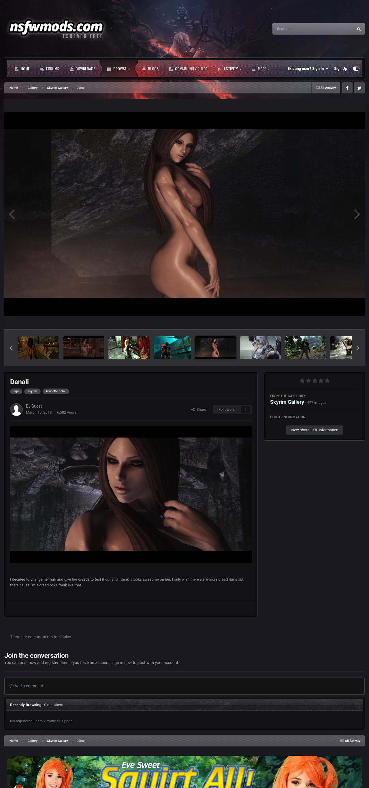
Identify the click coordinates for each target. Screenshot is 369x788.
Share (198, 409)
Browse (119, 68)
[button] (10, 348)
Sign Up (340, 68)
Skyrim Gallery (287, 402)
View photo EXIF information (314, 430)
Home (22, 68)
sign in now (122, 662)
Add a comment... (28, 686)
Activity (229, 68)
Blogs (150, 68)
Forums (49, 68)
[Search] (298, 29)
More (260, 68)
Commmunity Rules (188, 68)
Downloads (82, 68)
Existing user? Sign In (308, 68)
